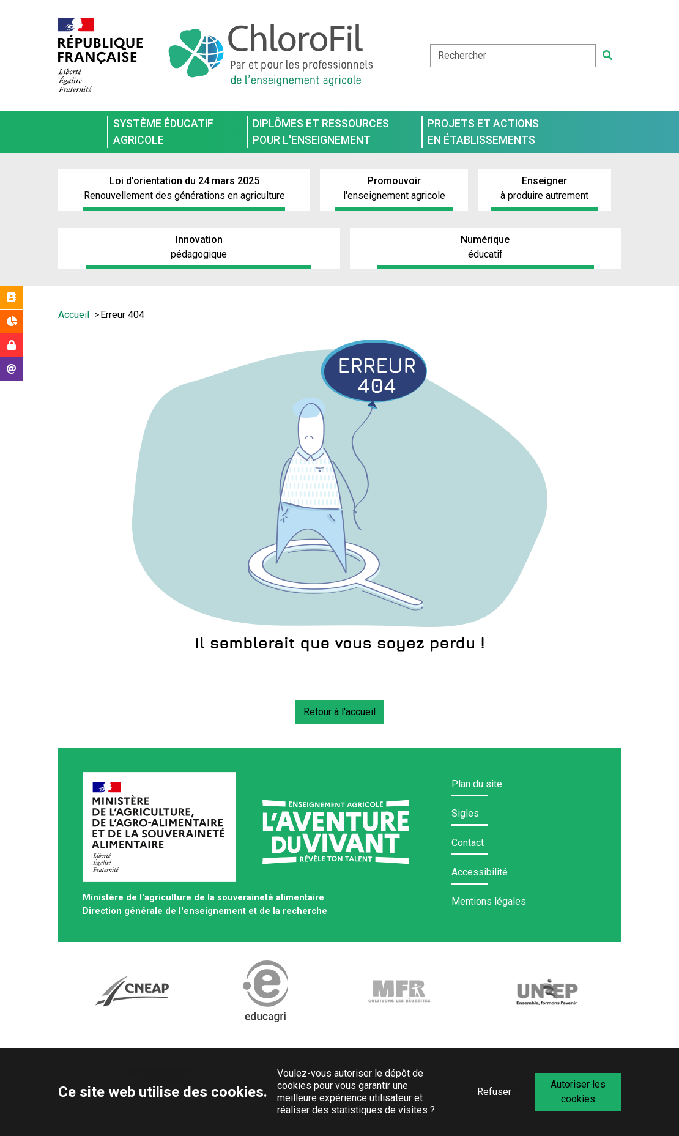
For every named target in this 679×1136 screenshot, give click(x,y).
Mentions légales (488, 901)
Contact (467, 842)
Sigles (465, 813)
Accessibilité (479, 872)
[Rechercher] (607, 55)
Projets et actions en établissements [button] (483, 131)
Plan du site (476, 784)
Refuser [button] (494, 1091)
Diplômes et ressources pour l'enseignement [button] (321, 131)
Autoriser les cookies (578, 1091)
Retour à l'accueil (339, 712)
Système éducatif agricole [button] (163, 131)
